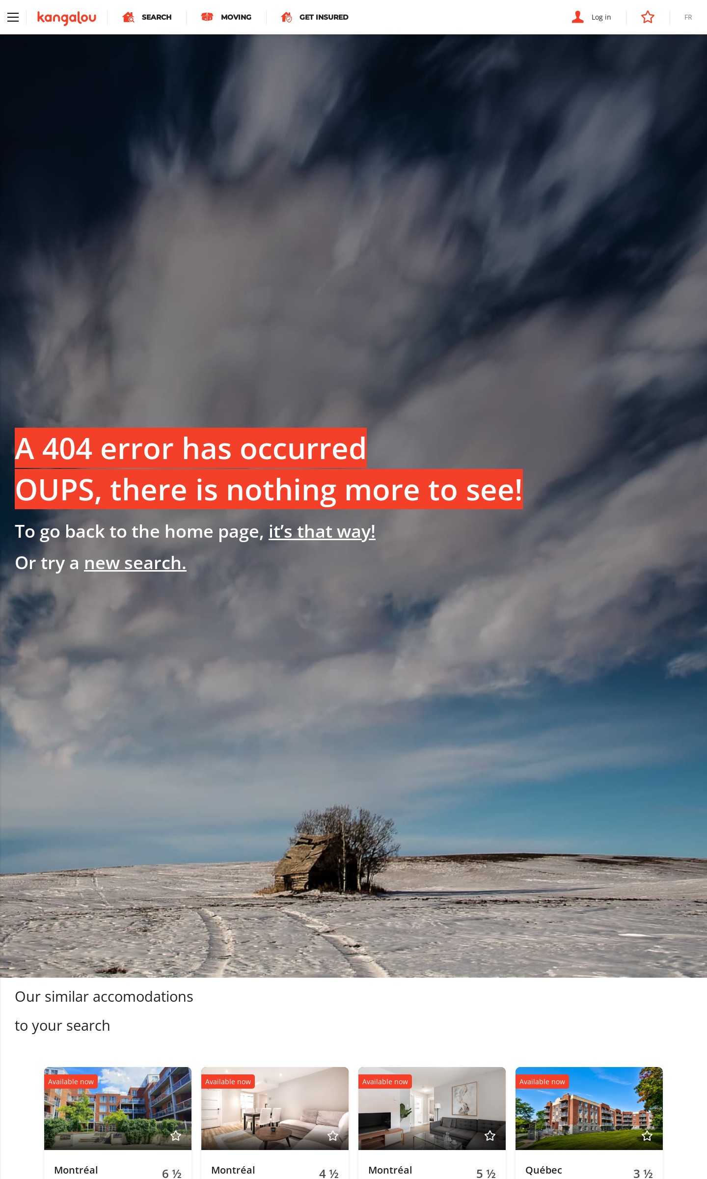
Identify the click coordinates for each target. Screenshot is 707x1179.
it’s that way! (322, 531)
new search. (135, 562)
